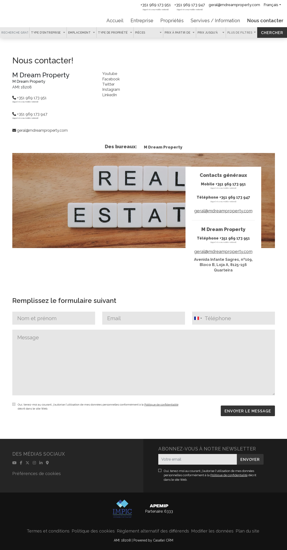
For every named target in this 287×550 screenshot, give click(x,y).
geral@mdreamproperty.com (40, 130)
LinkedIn (109, 95)
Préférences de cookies (36, 473)
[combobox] (48, 32)
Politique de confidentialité (161, 404)
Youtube (109, 73)
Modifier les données (212, 530)
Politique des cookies (93, 530)
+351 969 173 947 (189, 5)
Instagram (111, 89)
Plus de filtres (240, 32)
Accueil (115, 20)
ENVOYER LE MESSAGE (248, 411)
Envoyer (250, 459)
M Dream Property (163, 147)
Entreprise (142, 20)
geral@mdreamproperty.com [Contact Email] (234, 5)
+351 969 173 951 (156, 5)
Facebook (111, 79)
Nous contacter (265, 20)
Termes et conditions (48, 530)
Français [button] (271, 5)
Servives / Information (215, 20)
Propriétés (172, 20)
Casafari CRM (163, 540)
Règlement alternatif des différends (153, 530)
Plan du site (247, 530)
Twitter (108, 84)
